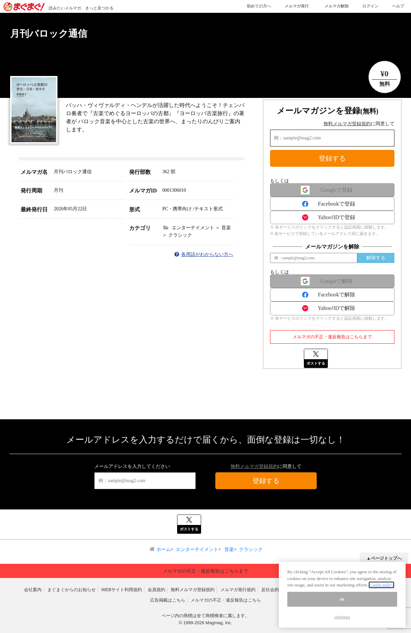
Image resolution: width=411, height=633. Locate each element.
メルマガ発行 (297, 6)
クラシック (251, 549)
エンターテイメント (197, 549)
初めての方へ (259, 6)
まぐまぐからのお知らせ (71, 589)
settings (342, 619)
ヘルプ (398, 6)
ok (342, 601)
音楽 (228, 549)
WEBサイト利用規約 (121, 589)
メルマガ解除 (336, 6)
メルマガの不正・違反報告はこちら (226, 600)
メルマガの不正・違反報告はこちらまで (332, 336)
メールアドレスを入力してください (132, 466)
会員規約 (156, 589)
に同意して (358, 123)
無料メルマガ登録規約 (347, 123)
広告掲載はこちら (167, 600)
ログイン (370, 6)
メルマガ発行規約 (238, 589)
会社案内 (33, 589)
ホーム (163, 549)
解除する (375, 257)
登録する (332, 158)
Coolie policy (381, 587)
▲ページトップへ (384, 558)
